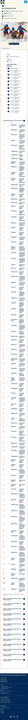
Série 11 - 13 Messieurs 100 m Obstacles (14, 105)
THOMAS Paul (13, 302)
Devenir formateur (3, 692)
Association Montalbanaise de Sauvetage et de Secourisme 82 (22, 248)
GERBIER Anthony (14, 413)
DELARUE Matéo (14, 237)
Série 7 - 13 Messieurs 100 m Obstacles (14, 91)
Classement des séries (13, 68)
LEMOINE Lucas (14, 166)
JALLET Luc (13, 287)
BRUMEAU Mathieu (14, 184)
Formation (2, 684)
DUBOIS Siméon (14, 469)
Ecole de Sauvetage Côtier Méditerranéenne (22, 419)
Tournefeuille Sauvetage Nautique (21, 195)
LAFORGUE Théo (14, 383)
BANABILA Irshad (14, 336)
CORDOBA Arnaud (14, 154)
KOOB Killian (13, 227)
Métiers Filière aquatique (4, 688)
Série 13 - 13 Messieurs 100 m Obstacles (14, 111)
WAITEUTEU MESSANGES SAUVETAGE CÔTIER (21, 304)
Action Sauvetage (22, 573)
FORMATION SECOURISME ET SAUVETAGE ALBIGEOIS (22, 168)
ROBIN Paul (13, 140)
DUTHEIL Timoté (14, 145)
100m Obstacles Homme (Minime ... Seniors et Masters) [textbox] (14, 56)
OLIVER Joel (13, 393)
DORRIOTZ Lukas (14, 188)
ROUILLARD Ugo (14, 368)
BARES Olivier (13, 499)
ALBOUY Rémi (13, 314)
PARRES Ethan (13, 569)
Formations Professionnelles (5, 693)
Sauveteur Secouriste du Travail (5, 691)
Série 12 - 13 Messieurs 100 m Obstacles (14, 108)
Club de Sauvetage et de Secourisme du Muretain (22, 141)
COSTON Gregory (14, 541)
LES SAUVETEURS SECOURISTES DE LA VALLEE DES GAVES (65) (22, 254)
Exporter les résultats (14, 43)
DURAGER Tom (13, 339)
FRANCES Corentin (14, 504)
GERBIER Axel (13, 426)
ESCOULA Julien (14, 134)
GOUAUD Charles (14, 443)
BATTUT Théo (13, 475)
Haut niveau (2, 708)
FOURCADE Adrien (14, 151)
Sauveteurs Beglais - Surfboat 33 (22, 444)
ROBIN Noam (13, 363)
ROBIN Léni (13, 564)
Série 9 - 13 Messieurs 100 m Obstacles (14, 98)
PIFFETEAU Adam (14, 510)
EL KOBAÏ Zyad (13, 210)
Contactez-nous (4, 680)
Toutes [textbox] (10, 61)
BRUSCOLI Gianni (14, 199)
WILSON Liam (13, 331)
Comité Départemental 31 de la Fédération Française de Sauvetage (22, 519)
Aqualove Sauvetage (21, 155)
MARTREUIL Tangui (14, 276)
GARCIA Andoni (14, 349)
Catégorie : (9, 59)
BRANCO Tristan (14, 516)
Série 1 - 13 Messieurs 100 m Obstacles (14, 71)
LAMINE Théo (13, 282)
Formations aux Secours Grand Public (6, 687)
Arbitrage (2, 711)
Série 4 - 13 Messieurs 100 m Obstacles (14, 81)
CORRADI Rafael (14, 408)
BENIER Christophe (14, 578)
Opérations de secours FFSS (5, 698)
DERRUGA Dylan (14, 125)
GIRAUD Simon (13, 241)
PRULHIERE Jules (14, 298)
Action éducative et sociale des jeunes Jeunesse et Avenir (22, 136)
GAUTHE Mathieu (14, 450)
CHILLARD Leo (13, 373)
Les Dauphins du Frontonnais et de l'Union (22, 126)
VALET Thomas (14, 546)
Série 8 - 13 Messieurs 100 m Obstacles (14, 95)
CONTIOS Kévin (14, 589)
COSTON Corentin (14, 271)
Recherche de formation (4, 686)
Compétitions (3, 712)
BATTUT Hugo (13, 489)
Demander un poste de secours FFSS (6, 702)
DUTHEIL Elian (13, 292)
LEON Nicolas (13, 252)
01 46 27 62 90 (3, 677)
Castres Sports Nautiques (22, 265)
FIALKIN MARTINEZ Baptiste (13, 379)
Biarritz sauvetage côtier (22, 481)
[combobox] (14, 57)
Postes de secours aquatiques (5, 701)
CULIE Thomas (13, 431)
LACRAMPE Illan (14, 325)
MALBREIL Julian (14, 552)
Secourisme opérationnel (4, 697)
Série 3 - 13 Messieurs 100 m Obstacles (14, 78)
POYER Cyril (13, 264)
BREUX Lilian (13, 206)
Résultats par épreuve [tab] (6, 48)
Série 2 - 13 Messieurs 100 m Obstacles (14, 75)
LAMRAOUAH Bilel (14, 456)
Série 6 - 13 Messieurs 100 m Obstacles (14, 88)
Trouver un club (3, 679)
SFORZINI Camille (14, 535)
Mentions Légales (4, 681)
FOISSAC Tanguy (14, 354)
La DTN (2, 713)
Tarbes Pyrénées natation (22, 152)
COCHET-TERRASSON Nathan (13, 248)
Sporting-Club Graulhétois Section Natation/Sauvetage (22, 147)
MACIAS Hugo (13, 222)
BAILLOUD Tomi (14, 344)
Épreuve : (8, 54)
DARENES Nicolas (14, 493)
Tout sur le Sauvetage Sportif (5, 707)
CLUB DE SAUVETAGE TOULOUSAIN (21, 332)
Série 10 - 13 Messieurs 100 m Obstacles (14, 101)
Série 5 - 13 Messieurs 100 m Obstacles (14, 85)
